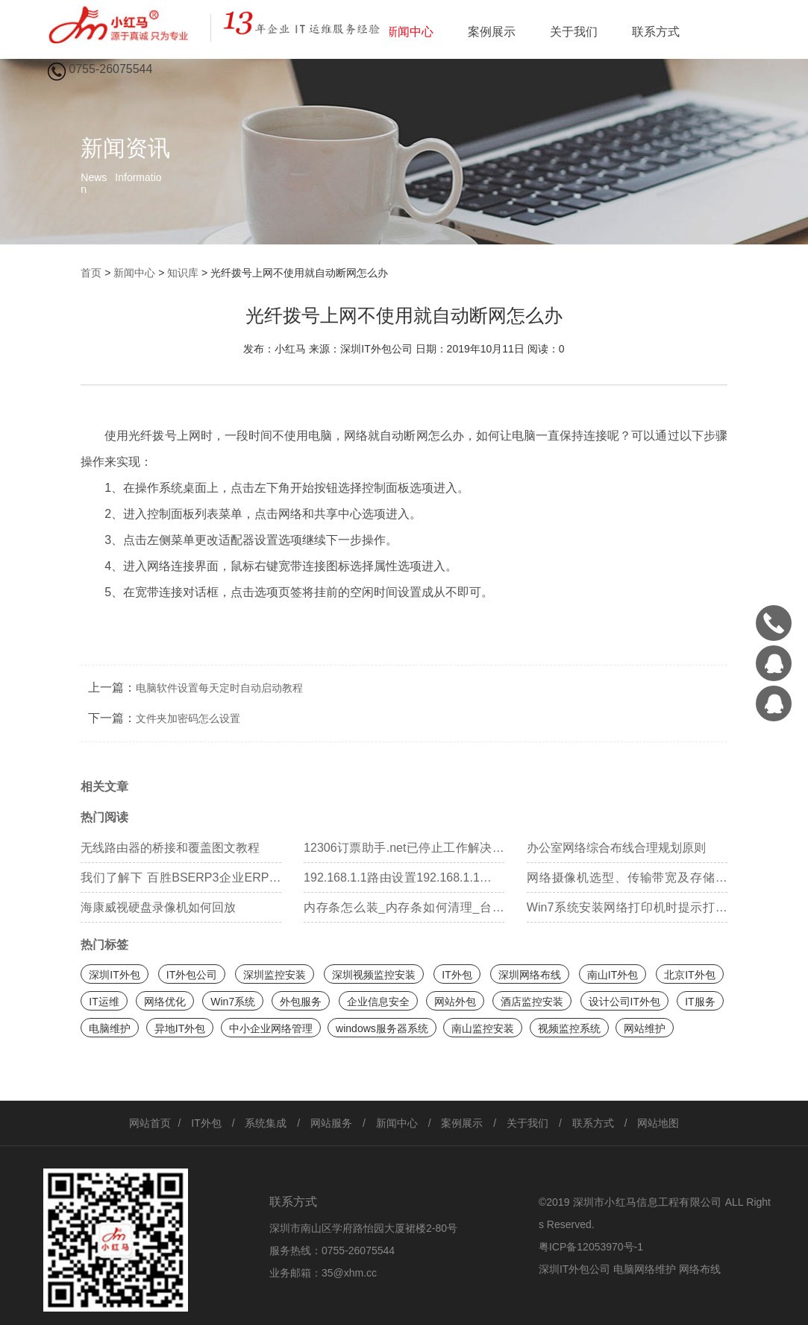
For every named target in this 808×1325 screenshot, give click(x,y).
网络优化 (165, 1002)
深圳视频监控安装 (374, 975)
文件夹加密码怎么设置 (188, 718)
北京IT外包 (689, 975)
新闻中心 (409, 31)
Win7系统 (232, 1002)
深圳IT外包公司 (574, 1269)
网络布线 (700, 1269)
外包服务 (301, 1002)
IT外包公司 (191, 975)
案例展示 (492, 31)
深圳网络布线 (529, 975)
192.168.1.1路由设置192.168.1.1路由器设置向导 (404, 882)
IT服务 (700, 1002)
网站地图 (658, 1123)
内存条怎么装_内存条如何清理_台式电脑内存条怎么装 (404, 912)
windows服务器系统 (382, 1028)
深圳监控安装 (274, 975)
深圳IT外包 (114, 975)
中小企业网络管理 (271, 1028)
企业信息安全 (378, 1002)
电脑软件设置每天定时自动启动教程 (219, 688)
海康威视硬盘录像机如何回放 (158, 907)
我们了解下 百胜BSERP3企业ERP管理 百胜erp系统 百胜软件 (181, 882)
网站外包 (455, 1002)
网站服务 (331, 1123)
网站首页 (150, 1123)
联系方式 (656, 31)
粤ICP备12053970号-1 (591, 1247)
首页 (91, 273)
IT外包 (457, 975)
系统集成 (265, 1123)
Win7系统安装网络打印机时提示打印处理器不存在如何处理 (627, 912)
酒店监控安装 (532, 1002)
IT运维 (104, 1002)
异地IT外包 (179, 1028)
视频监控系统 (569, 1028)
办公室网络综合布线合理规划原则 (616, 847)
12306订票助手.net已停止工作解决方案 (404, 852)
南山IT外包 (612, 975)
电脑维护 (110, 1028)
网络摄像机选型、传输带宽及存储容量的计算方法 (627, 882)
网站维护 (644, 1028)
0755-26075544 (358, 1250)
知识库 (182, 273)
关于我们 (574, 31)
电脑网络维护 (644, 1269)
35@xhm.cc (349, 1273)
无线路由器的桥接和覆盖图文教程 (170, 847)
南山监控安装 (482, 1028)
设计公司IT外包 (624, 1002)
